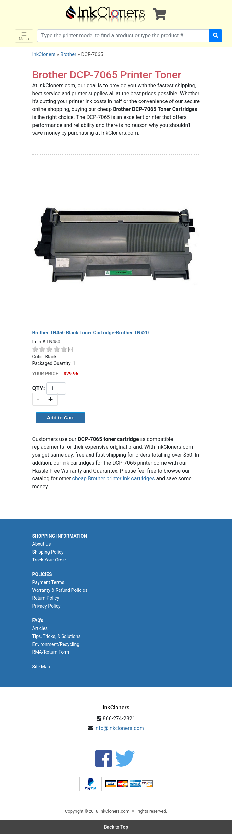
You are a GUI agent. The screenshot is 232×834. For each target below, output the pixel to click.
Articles (40, 628)
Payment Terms (48, 582)
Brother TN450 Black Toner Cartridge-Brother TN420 (90, 333)
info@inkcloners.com (119, 728)
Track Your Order (49, 559)
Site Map (41, 666)
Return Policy (45, 598)
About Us (41, 544)
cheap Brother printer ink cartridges (113, 478)
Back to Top (116, 827)
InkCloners (44, 54)
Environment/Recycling (56, 644)
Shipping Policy (48, 552)
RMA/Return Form (50, 652)
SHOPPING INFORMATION (59, 536)
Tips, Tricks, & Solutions (56, 636)
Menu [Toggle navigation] (24, 36)
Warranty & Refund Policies (60, 590)
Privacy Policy (46, 606)
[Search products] (123, 35)
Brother (68, 54)
